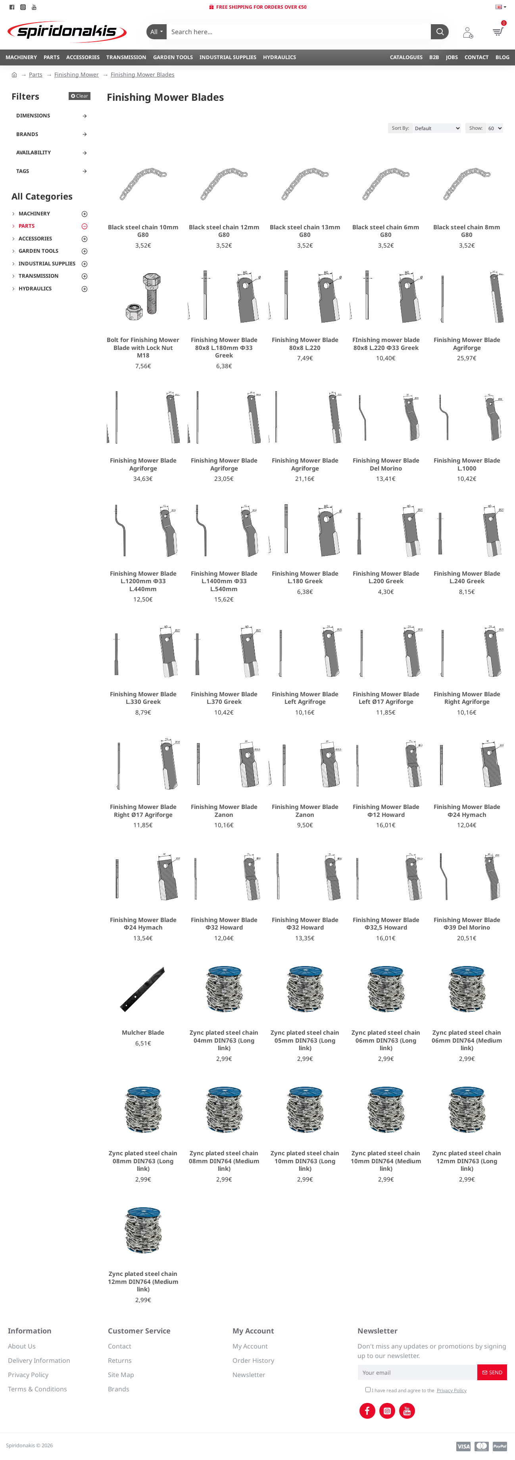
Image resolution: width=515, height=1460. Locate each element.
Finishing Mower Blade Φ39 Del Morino (467, 924)
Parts (35, 74)
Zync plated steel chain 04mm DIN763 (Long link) (224, 1040)
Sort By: (400, 128)
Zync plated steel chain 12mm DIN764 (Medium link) (143, 1281)
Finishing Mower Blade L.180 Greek (305, 577)
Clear (82, 95)
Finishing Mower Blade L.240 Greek (467, 577)
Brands (27, 134)
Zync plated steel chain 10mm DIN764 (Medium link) (386, 1160)
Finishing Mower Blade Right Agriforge (467, 698)
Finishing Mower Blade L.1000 (467, 464)
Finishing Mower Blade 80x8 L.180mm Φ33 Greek (224, 347)
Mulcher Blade (143, 1032)
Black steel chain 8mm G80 (466, 231)
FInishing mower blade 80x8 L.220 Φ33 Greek (386, 344)
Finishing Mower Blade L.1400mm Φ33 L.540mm (224, 581)
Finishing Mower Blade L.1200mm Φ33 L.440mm (143, 581)
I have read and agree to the (416, 1390)
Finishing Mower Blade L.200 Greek (386, 577)
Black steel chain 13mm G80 (305, 231)
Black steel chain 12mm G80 (224, 231)
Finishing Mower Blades (143, 74)
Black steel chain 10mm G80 (143, 231)
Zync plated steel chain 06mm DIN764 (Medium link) (467, 1040)
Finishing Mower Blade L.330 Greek (143, 698)
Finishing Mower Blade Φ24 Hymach (467, 810)
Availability (33, 152)
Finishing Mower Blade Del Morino (386, 464)
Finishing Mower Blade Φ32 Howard (224, 924)
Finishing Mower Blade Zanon (224, 810)
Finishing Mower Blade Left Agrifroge (305, 698)
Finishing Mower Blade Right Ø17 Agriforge (143, 810)
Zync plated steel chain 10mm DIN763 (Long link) (305, 1160)
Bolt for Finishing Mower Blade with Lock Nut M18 (143, 347)
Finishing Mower (76, 74)
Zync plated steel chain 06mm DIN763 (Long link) (386, 1040)
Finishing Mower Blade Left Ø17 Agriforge (386, 698)
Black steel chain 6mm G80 (385, 231)
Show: (475, 128)
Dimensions (33, 115)
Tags (22, 171)
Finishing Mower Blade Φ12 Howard (386, 810)
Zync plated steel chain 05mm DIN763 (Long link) (305, 1040)
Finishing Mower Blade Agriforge (467, 344)
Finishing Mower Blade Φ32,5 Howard (386, 924)
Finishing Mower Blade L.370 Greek (224, 698)
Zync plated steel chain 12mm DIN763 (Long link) (466, 1160)
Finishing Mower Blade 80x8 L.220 (305, 344)
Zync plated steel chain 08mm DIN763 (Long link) (143, 1160)
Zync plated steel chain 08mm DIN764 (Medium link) (224, 1160)
